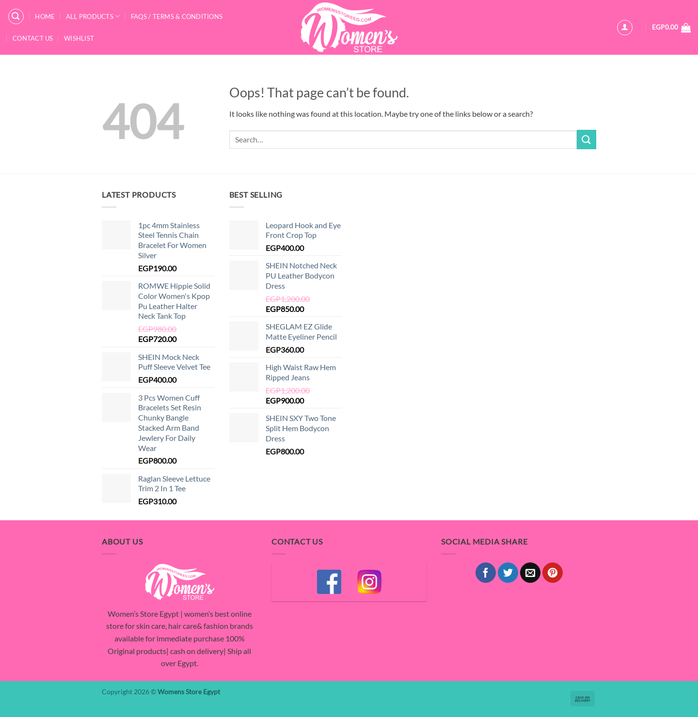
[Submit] (586, 139)
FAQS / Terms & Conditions (176, 16)
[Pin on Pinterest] (552, 572)
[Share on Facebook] (486, 572)
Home (45, 16)
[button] (16, 16)
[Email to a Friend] (530, 572)
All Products (93, 16)
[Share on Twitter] (508, 572)
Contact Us (33, 38)
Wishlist (79, 38)
